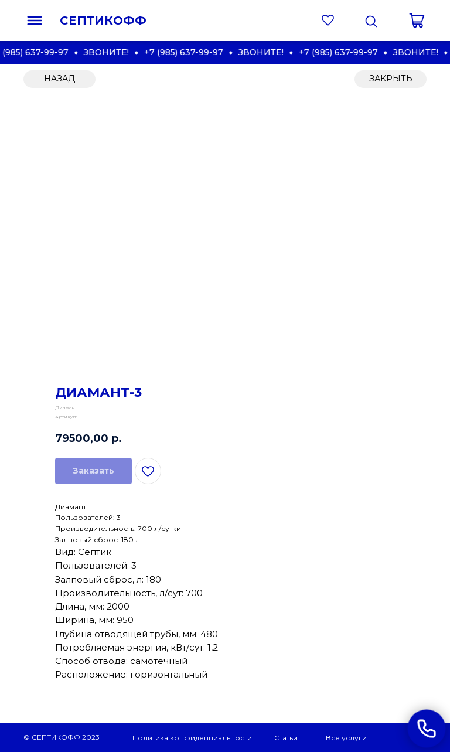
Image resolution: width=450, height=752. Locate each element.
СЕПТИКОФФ (103, 20)
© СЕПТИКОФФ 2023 (61, 737)
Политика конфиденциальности (192, 737)
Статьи (286, 737)
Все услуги (346, 737)
